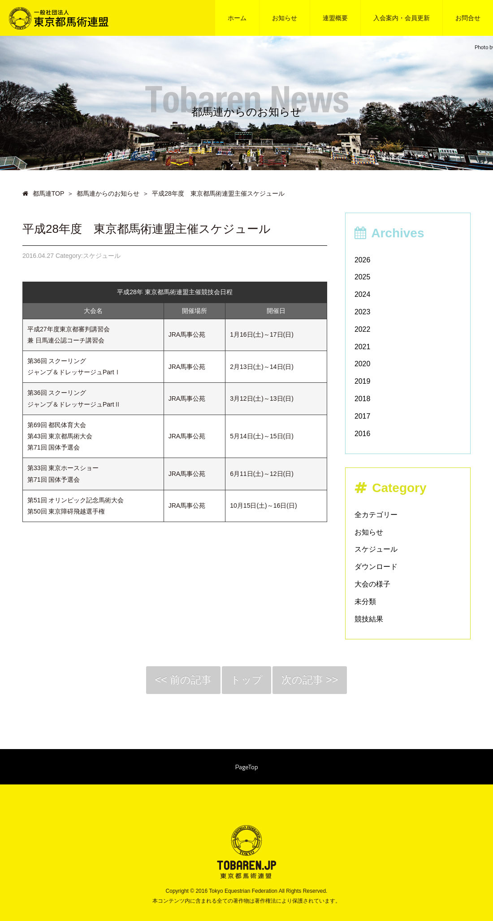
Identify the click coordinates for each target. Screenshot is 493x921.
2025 (363, 277)
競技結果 (369, 619)
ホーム (237, 17)
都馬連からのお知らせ (108, 193)
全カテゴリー (376, 514)
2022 (363, 329)
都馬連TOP (43, 193)
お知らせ (284, 17)
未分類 (365, 601)
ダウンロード (376, 566)
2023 (363, 312)
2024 (363, 294)
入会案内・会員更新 (401, 17)
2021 (363, 347)
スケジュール (376, 549)
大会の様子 (372, 584)
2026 (363, 260)
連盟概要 (335, 17)
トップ (247, 680)
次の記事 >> (312, 680)
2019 (363, 381)
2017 (363, 416)
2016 (363, 433)
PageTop (246, 768)
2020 (363, 364)
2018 (363, 399)
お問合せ (467, 17)
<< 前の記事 (181, 680)
